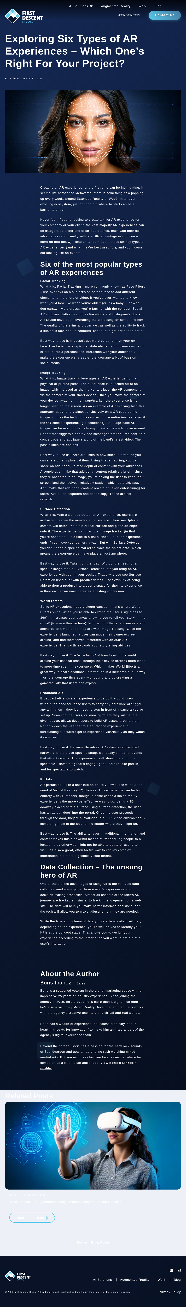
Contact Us (165, 15)
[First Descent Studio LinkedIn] (171, 1270)
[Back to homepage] (24, 17)
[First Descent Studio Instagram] (179, 1270)
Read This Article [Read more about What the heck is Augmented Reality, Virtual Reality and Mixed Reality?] (30, 1218)
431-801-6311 (129, 15)
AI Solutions (78, 6)
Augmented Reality (116, 6)
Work (143, 6)
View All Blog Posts (93, 1242)
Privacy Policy (170, 1292)
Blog (157, 6)
